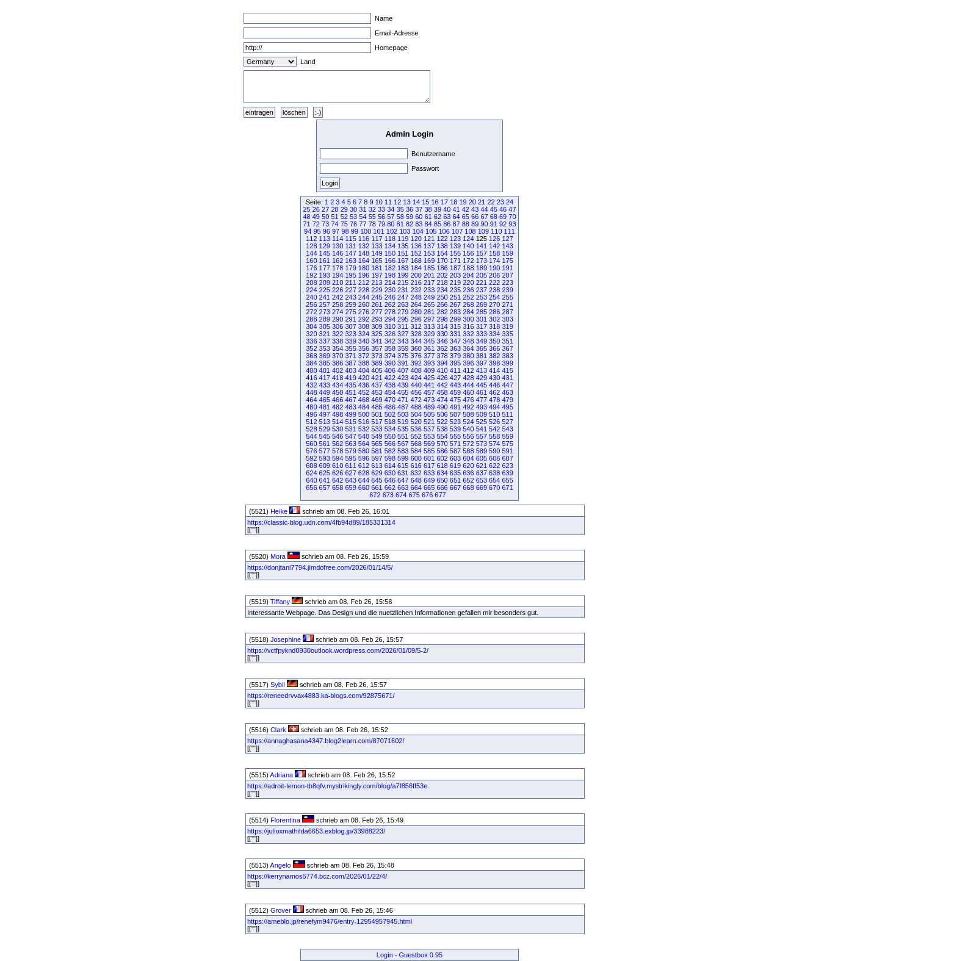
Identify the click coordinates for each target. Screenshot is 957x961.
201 (429, 275)
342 (390, 341)
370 (337, 355)
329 (429, 333)
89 (474, 224)
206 (494, 275)
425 (429, 377)
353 (324, 348)
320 (311, 333)
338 (337, 341)
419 (350, 377)
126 (494, 238)
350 (494, 341)
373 (376, 355)
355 (350, 348)
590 (494, 451)
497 (324, 414)
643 (350, 480)
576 (311, 451)
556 (468, 436)
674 (400, 494)
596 (363, 458)
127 (507, 238)
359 (402, 348)
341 (376, 341)
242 (337, 297)
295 (402, 319)
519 (402, 421)
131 (350, 246)
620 (468, 465)
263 (402, 304)
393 (429, 363)
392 (416, 363)
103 (404, 231)
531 (350, 429)
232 (416, 289)
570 (441, 443)
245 (376, 297)
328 (416, 333)
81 (400, 224)
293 (376, 319)
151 (402, 253)
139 (455, 246)
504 (416, 414)
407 (402, 370)
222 (494, 282)
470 (390, 399)
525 (481, 421)
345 (429, 341)
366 (494, 348)
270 (494, 304)
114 (337, 238)
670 (494, 487)
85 (437, 224)
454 (390, 392)
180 (363, 268)
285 (481, 311)
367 (507, 348)
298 (441, 319)
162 (337, 260)
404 (363, 370)
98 (344, 231)
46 (503, 209)
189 (481, 268)
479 (507, 399)
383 (507, 355)
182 (390, 268)
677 (440, 494)
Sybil (277, 684)
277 (376, 311)
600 (416, 458)
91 (493, 224)
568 (416, 443)
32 (372, 209)
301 (481, 319)
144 (311, 253)
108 (469, 231)
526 (494, 421)
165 (376, 260)
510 (494, 414)
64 (456, 216)
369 (324, 355)
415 (507, 370)
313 (429, 326)
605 (481, 458)
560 (311, 443)
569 (429, 443)
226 (337, 289)
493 (481, 407)
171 (455, 260)
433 (324, 385)
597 (376, 458)
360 (416, 348)
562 (337, 443)
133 (376, 246)
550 (390, 436)
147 (350, 253)
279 (402, 311)
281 (429, 311)
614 (390, 465)
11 (388, 202)
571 (455, 443)
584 (416, 451)
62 (437, 216)
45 (493, 209)
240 (311, 297)
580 (363, 451)
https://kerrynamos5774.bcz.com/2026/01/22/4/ (317, 876)
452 (363, 392)
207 (507, 275)
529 (324, 429)
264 (416, 304)
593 (324, 458)
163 (350, 260)
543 (507, 429)
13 (407, 202)
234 (441, 289)
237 (481, 289)
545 (324, 436)
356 (363, 348)
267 (455, 304)
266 (441, 304)
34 (390, 209)
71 (306, 224)
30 (353, 209)
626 (337, 473)
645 (376, 480)
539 (455, 429)
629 (376, 473)
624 (311, 473)
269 (481, 304)
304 (311, 326)
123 (455, 238)
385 (324, 363)
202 (441, 275)
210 (337, 282)
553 (429, 436)
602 (441, 458)
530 (337, 429)
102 (391, 231)
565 (376, 443)
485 (376, 407)
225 (324, 289)
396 (468, 363)
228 (363, 289)
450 (337, 392)
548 (363, 436)
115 (350, 238)
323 (350, 333)
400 (311, 370)
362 (441, 348)
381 (481, 355)
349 (481, 341)
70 (512, 216)
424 (416, 377)
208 (311, 282)
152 (416, 253)
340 (363, 341)
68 (493, 216)
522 (441, 421)
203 (455, 275)
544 (311, 436)
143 (507, 246)
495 (507, 407)
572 (468, 443)
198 (390, 275)
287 (507, 311)
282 (441, 311)
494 (494, 407)
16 (435, 202)
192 (311, 275)
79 (381, 224)
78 (372, 224)
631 (402, 473)
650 (441, 480)
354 (337, 348)
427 (455, 377)
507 (455, 414)
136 (416, 246)
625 (324, 473)
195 (350, 275)
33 (381, 209)
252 (468, 297)
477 (481, 399)
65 (465, 216)
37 (418, 209)
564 (363, 443)
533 (376, 429)
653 (481, 480)
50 (325, 216)
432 (311, 385)
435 (350, 385)
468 (363, 399)
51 (334, 216)
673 (388, 494)
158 (494, 253)
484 (363, 407)
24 (509, 202)
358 (390, 348)
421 (376, 377)
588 (468, 451)
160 (311, 260)
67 (484, 216)
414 (494, 370)
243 (350, 297)
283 (455, 311)
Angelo (280, 865)
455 (402, 392)
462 (494, 392)
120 (416, 238)
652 (468, 480)
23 (500, 202)
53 (353, 216)
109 (483, 231)
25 (306, 209)
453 (376, 392)
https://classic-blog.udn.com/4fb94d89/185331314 (321, 522)
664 (416, 487)
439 (402, 385)
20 (472, 202)
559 (507, 436)
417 (324, 377)
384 (311, 363)
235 (455, 289)
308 (363, 326)
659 (350, 487)
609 (324, 465)
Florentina (285, 820)
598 (390, 458)
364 (468, 348)
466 (337, 399)
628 (363, 473)
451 (350, 392)
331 (455, 333)
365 (481, 348)
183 (402, 268)
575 (507, 443)
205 (481, 275)
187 (455, 268)
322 (337, 333)
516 (363, 421)
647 (402, 480)
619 (455, 465)
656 (311, 487)
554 (441, 436)
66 (474, 216)
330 (441, 333)
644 (363, 480)
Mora (278, 556)
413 (481, 370)
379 (455, 355)
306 (337, 326)
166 (390, 260)
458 (441, 392)
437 (376, 385)
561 (324, 443)
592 (311, 458)
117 (376, 238)
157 (481, 253)
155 (455, 253)
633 (429, 473)
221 (481, 282)
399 (507, 363)
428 (468, 377)
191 (507, 268)
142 (494, 246)
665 (429, 487)
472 (416, 399)
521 (429, 421)
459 (455, 392)
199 (402, 275)
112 (311, 238)
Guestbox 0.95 (421, 955)
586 (441, 451)
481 (324, 407)
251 (455, 297)
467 (350, 399)
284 (468, 311)
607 (507, 458)
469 (376, 399)
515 (350, 421)
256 (311, 304)
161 (324, 260)
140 (468, 246)
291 (350, 319)
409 (429, 370)
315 (455, 326)
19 (462, 202)
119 (402, 238)
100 (365, 231)
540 (468, 429)
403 (350, 370)
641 (324, 480)
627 (350, 473)
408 (416, 370)
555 (455, 436)
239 (507, 289)
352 (311, 348)
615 (402, 465)
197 (376, 275)
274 (337, 311)
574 (494, 443)
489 (429, 407)
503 (402, 414)
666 (441, 487)
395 (455, 363)
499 (350, 414)
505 (429, 414)
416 (311, 377)
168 (416, 260)
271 (507, 304)
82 (409, 224)
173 (481, 260)
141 (481, 246)
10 (379, 202)
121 (429, 238)
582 (390, 451)
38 (428, 209)
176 (311, 268)
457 (429, 392)
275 (350, 311)
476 (468, 399)
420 (363, 377)
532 (363, 429)
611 (350, 465)
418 (337, 377)
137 (429, 246)
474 (441, 399)
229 (376, 289)
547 (350, 436)
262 (390, 304)
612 (363, 465)
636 (468, 473)
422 (390, 377)
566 (390, 443)
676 (427, 494)
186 (441, 268)
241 (324, 297)
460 (468, 392)
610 (337, 465)
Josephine (285, 639)
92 (503, 224)
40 (446, 209)
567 (402, 443)
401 (324, 370)
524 (468, 421)
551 (402, 436)
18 (453, 202)
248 (416, 297)
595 (350, 458)
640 (311, 480)
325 (376, 333)
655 (507, 480)
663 (402, 487)
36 (409, 209)
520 (416, 421)
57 (390, 216)
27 (325, 209)
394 (441, 363)
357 (376, 348)
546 (337, 436)
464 (311, 399)
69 (503, 216)
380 (468, 355)
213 (376, 282)
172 (468, 260)
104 (418, 231)
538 (441, 429)
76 (353, 224)
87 (456, 224)
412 (468, 370)
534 (390, 429)
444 (468, 385)
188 (468, 268)
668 (468, 487)
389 (376, 363)
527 (507, 421)
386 (337, 363)
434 (337, 385)
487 (402, 407)
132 (363, 246)
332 (468, 333)
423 (402, 377)
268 (468, 304)
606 (494, 458)
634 (441, 473)
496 (311, 414)
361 (429, 348)
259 (350, 304)
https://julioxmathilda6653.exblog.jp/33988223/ (316, 831)
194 (337, 275)
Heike (278, 511)
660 (363, 487)
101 (378, 231)
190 (494, 268)
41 (456, 209)
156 (468, 253)
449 (324, 392)
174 (494, 260)
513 (324, 421)
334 (494, 333)
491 (455, 407)
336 (311, 341)
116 (363, 238)
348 (468, 341)
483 (350, 407)
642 (337, 480)
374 (390, 355)
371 (350, 355)
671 (507, 487)
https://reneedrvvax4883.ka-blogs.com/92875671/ (321, 695)
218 (441, 282)
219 (455, 282)
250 (441, 297)
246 (390, 297)
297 (429, 319)
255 (507, 297)
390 (390, 363)
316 (468, 326)
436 (363, 385)
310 (390, 326)
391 (402, 363)
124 (468, 238)
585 (429, 451)
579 (350, 451)
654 (494, 480)
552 (416, 436)
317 (481, 326)
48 (306, 216)
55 (372, 216)
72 (316, 224)
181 (376, 268)
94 (307, 231)
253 (481, 297)
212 (363, 282)
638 (494, 473)
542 (494, 429)
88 (465, 224)
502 (390, 414)
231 (402, 289)
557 (481, 436)
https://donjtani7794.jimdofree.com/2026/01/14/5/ (320, 567)
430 (494, 377)
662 (390, 487)
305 (324, 326)
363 (455, 348)
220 (468, 282)
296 (416, 319)
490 (441, 407)
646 (390, 480)
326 (390, 333)
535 (402, 429)
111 (509, 231)
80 (390, 224)
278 (390, 311)
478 (494, 399)
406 (390, 370)
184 (416, 268)
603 (455, 458)
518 (390, 421)
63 (446, 216)
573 (481, 443)
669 (481, 487)
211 (350, 282)
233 (429, 289)
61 (428, 216)
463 (507, 392)
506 (441, 414)
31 (362, 209)
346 (441, 341)
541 (481, 429)
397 (481, 363)
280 (416, 311)
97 (335, 231)
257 (324, 304)
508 (468, 414)
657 (324, 487)
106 (443, 231)
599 (402, 458)
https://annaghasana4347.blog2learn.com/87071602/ (326, 740)
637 (481, 473)
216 (416, 282)
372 (363, 355)
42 (465, 209)
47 (512, 209)
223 (507, 282)
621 (481, 465)
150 (390, 253)
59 (409, 216)
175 (507, 260)
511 (507, 414)
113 (324, 238)
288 (311, 319)
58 (400, 216)
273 (324, 311)
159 (507, 253)
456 (416, 392)
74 (334, 224)
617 (429, 465)
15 (425, 202)
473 (429, 399)
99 (354, 231)
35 (400, 209)
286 (494, 311)
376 (416, 355)
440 (416, 385)
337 (324, 341)
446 (494, 385)
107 (457, 231)
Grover (280, 910)
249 (429, 297)
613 (376, 465)
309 (376, 326)
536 (416, 429)
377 (429, 355)
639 (507, 473)
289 (324, 319)
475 (455, 399)
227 (350, 289)
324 (363, 333)
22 (490, 202)
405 (376, 370)
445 (481, 385)
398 (494, 363)
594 (337, 458)
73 (325, 224)
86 (446, 224)
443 (455, 385)
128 (311, 246)
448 (311, 392)
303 (507, 319)
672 (374, 494)
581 (376, 451)
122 (441, 238)
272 (311, 311)
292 (363, 319)
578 (337, 451)
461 (481, 392)
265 (429, 304)
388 (363, 363)
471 (402, 399)
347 (455, 341)
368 (311, 355)
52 (344, 216)
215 (402, 282)
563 (350, 443)
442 (441, 385)
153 (429, 253)
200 (416, 275)
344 (416, 341)
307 (350, 326)
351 (507, 341)
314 (441, 326)
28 (334, 209)
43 (474, 209)
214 (390, 282)
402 (337, 370)
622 (494, 465)
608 (311, 465)
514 (337, 421)
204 (468, 275)
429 (481, 377)
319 (507, 326)
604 (468, 458)
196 (363, 275)
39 (437, 209)
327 (402, 333)
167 (402, 260)
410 (441, 370)
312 (416, 326)
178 (337, 268)
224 (311, 289)
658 (337, 487)
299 (455, 319)
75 (344, 224)
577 (324, 451)
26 (316, 209)
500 (363, 414)
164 (363, 260)
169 (429, 260)
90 (484, 224)
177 (324, 268)
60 (418, 216)
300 (468, 319)
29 (344, 209)
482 (337, 407)
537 (429, 429)
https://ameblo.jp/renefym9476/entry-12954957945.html (329, 921)
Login (385, 955)
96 (326, 231)
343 (402, 341)
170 (441, 260)
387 (350, 363)
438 (390, 385)
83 (418, 224)
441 (429, 385)
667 (455, 487)
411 (455, 370)
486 (390, 407)
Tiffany (280, 601)
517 (376, 421)
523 (455, 421)
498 (337, 414)
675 (413, 494)
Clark (278, 729)
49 (316, 216)
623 (507, 465)
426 (441, 377)
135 (402, 246)
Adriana (281, 775)
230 (390, 289)
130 (337, 246)
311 (402, 326)
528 (311, 429)
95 (316, 231)
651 (455, 480)
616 (416, 465)
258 (337, 304)
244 (363, 297)
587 (455, 451)
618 (441, 465)
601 (429, 458)
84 (428, 224)
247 (402, 297)
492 (468, 407)
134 (390, 246)
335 (507, 333)
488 (416, 407)
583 (402, 451)
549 (376, 436)
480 (311, 407)
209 (324, 282)
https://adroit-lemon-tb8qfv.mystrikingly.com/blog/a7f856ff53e (337, 786)
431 (507, 377)
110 (496, 231)
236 (468, 289)
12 (397, 202)
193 (324, 275)
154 (441, 253)
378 (441, 355)
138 (441, 246)
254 (494, 297)
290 (337, 319)
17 (444, 202)
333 (481, 333)
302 (494, 319)
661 (376, 487)
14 (416, 202)
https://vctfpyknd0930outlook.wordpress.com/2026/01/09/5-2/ (337, 650)
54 (362, 216)
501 (376, 414)
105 (430, 231)
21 (481, 202)
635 (455, 473)
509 (481, 414)
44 (484, 209)
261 (376, 304)
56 (381, 216)
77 (362, 224)
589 (481, 451)
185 (429, 268)
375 (402, 355)
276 (363, 311)
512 (311, 421)
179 (350, 268)
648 (416, 480)
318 (494, 326)
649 (429, 480)
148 (363, 253)
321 (324, 333)
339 (350, 341)
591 (507, 451)
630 (390, 473)
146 (337, 253)
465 (324, 399)
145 (324, 253)
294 (390, 319)
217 (429, 282)
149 (376, 253)
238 (494, 289)
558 (494, 436)
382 (494, 355)
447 (507, 385)
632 (416, 473)
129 (324, 246)
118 (390, 238)
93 (512, 224)
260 (363, 304)
